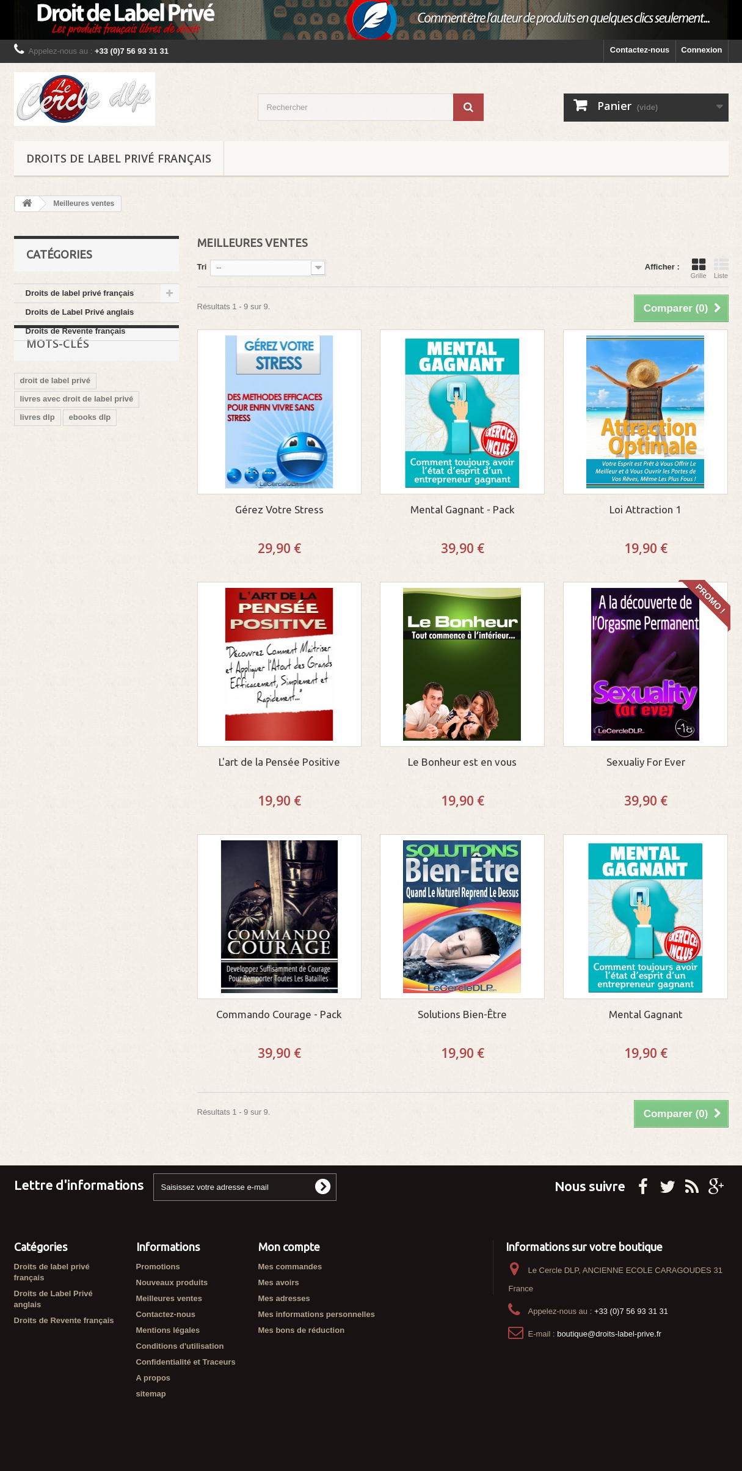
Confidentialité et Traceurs (186, 1361)
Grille (699, 268)
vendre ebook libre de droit (71, 524)
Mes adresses (284, 1298)
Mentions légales (168, 1330)
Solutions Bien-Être (462, 1014)
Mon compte (289, 1247)
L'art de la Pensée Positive (279, 762)
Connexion (701, 49)
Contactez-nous (640, 49)
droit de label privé (55, 414)
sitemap (151, 1393)
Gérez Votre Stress (279, 509)
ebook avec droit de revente (72, 543)
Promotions (158, 1266)
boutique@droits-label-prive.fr (609, 1333)
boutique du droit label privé (73, 469)
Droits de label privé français (118, 158)
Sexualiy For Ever (645, 762)
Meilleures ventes (169, 1298)
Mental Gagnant (646, 1014)
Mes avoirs (278, 1282)
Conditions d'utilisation (180, 1346)
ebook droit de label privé (68, 488)
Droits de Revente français (76, 331)
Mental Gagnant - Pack (462, 509)
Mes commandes (290, 1266)
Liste (721, 268)
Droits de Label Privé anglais (80, 312)
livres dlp (37, 451)
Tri (202, 266)
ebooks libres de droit (61, 506)
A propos (153, 1377)
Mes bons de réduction (301, 1330)
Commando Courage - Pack (279, 1014)
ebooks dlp (90, 451)
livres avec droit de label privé (77, 433)
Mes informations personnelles (316, 1314)
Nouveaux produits (172, 1282)
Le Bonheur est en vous (462, 762)
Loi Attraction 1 (645, 509)
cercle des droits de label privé (78, 561)
